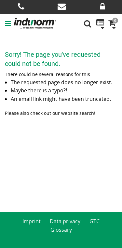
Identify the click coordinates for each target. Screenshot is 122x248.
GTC (94, 221)
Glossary (61, 229)
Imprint (31, 221)
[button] (9, 23)
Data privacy (65, 221)
